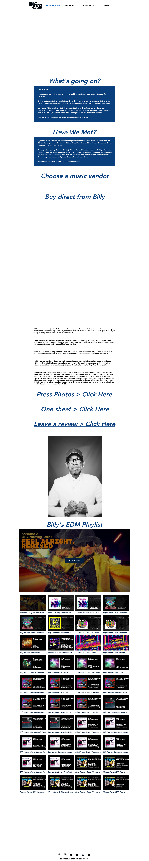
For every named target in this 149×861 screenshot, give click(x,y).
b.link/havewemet (72, 161)
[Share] (128, 525)
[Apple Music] (89, 855)
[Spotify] (83, 855)
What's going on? (74, 81)
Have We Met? (74, 132)
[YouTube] (77, 855)
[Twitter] (71, 855)
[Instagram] (65, 855)
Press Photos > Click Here (74, 394)
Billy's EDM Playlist (74, 524)
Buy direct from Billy (75, 196)
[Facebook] (59, 855)
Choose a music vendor (75, 176)
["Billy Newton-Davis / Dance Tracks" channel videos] (74, 697)
